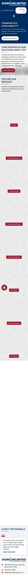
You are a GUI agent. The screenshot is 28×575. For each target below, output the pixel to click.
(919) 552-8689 (8, 10)
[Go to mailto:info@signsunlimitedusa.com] (2, 572)
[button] (14, 125)
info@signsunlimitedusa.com (13, 572)
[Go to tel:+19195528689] (2, 570)
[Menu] (14, 16)
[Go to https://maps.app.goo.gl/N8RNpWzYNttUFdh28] (2, 567)
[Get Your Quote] (4, 287)
